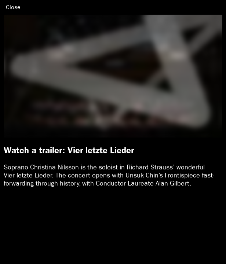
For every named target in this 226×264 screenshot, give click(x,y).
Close (13, 7)
